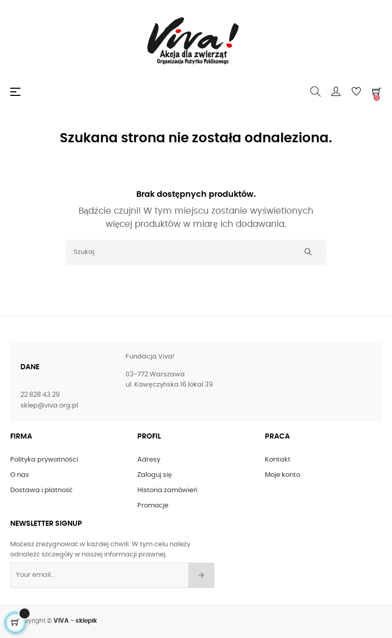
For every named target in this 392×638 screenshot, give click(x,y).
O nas (19, 475)
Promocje (152, 505)
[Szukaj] (196, 252)
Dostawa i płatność (41, 490)
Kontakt (277, 459)
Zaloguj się (154, 475)
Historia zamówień (167, 490)
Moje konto (282, 475)
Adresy (148, 459)
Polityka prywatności (44, 459)
